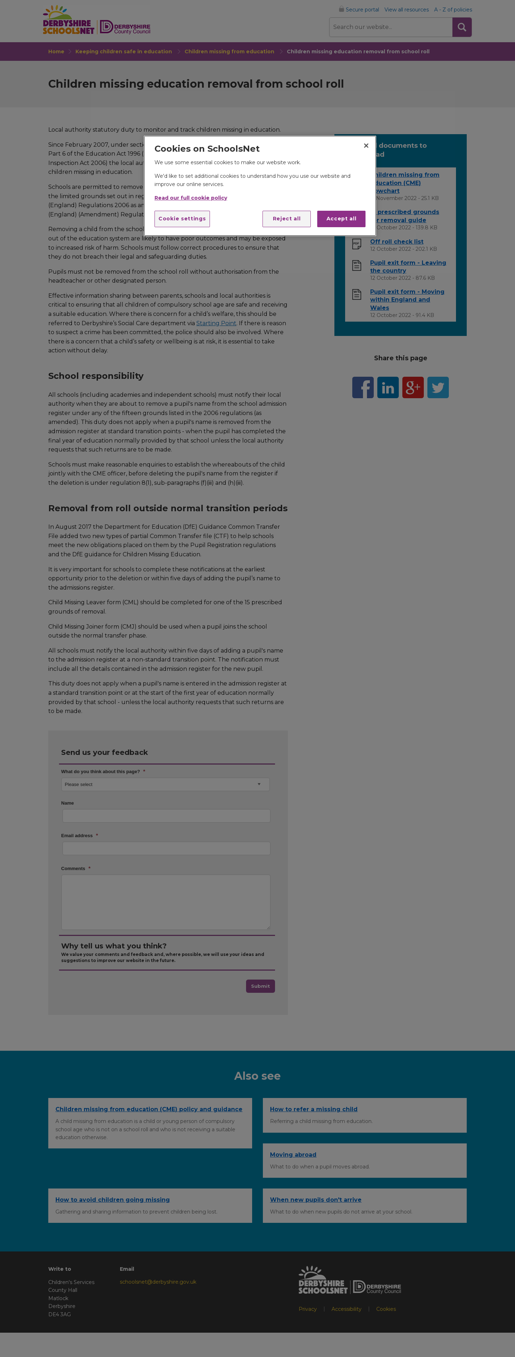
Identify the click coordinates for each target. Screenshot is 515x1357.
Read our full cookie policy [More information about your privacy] (190, 198)
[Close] (366, 145)
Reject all (287, 218)
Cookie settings (182, 218)
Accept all (342, 218)
